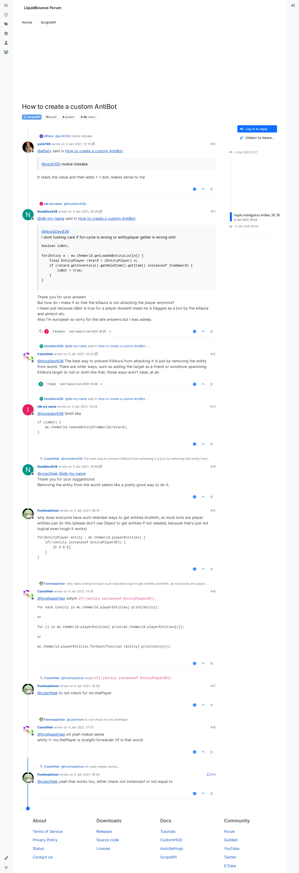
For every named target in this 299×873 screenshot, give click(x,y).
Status (38, 848)
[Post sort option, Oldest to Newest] (257, 138)
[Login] (293, 5)
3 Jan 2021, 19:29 (84, 406)
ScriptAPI (31, 117)
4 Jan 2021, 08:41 (87, 510)
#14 (213, 466)
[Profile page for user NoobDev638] (28, 214)
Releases (104, 831)
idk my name (53, 204)
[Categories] (6, 5)
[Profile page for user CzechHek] (28, 357)
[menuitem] (293, 5)
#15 (213, 510)
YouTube (231, 848)
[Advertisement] (149, 64)
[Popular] (6, 33)
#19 (213, 774)
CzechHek (45, 354)
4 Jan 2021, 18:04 (87, 774)
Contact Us (43, 857)
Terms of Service (48, 831)
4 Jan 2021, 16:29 (87, 686)
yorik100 (44, 144)
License (103, 848)
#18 (213, 727)
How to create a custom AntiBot (93, 151)
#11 (213, 211)
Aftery (48, 136)
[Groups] (6, 52)
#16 (213, 591)
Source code (107, 839)
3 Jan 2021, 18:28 (85, 211)
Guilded (231, 839)
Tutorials (167, 831)
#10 (213, 144)
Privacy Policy (45, 839)
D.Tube (230, 865)
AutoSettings (171, 848)
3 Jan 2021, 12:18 (78, 144)
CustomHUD (171, 839)
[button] (6, 858)
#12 (213, 354)
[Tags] (6, 24)
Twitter (230, 857)
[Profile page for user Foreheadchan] (28, 513)
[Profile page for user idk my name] (28, 409)
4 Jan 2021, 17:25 (80, 727)
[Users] (6, 43)
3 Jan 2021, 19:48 (85, 466)
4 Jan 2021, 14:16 (80, 591)
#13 (213, 406)
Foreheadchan (48, 510)
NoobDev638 (47, 211)
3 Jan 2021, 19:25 (81, 354)
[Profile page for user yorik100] (28, 147)
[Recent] (6, 15)
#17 (213, 686)
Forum (229, 831)
